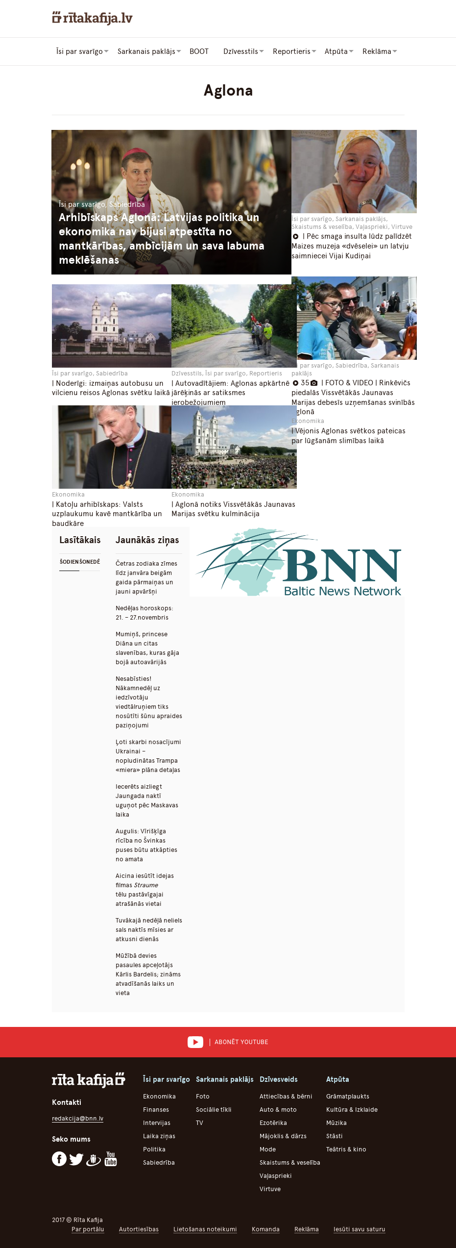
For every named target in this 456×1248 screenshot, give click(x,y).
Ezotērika (273, 1122)
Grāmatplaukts (347, 1095)
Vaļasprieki (276, 1175)
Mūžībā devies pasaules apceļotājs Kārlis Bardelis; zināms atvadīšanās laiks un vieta (148, 973)
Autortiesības (139, 1228)
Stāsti (334, 1135)
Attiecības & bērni (286, 1095)
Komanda (266, 1228)
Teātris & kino (346, 1148)
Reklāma (306, 1228)
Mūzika (336, 1122)
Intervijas (156, 1122)
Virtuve (270, 1188)
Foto (203, 1095)
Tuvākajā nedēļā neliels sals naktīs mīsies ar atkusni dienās (149, 929)
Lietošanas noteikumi (205, 1228)
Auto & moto (278, 1109)
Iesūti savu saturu (359, 1228)
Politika (154, 1148)
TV (199, 1122)
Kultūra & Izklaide (352, 1109)
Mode (268, 1148)
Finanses (156, 1109)
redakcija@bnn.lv (77, 1118)
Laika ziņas (159, 1135)
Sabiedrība (159, 1162)
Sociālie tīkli (214, 1109)
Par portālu (88, 1228)
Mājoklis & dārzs (283, 1135)
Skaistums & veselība (290, 1162)
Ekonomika (159, 1095)
